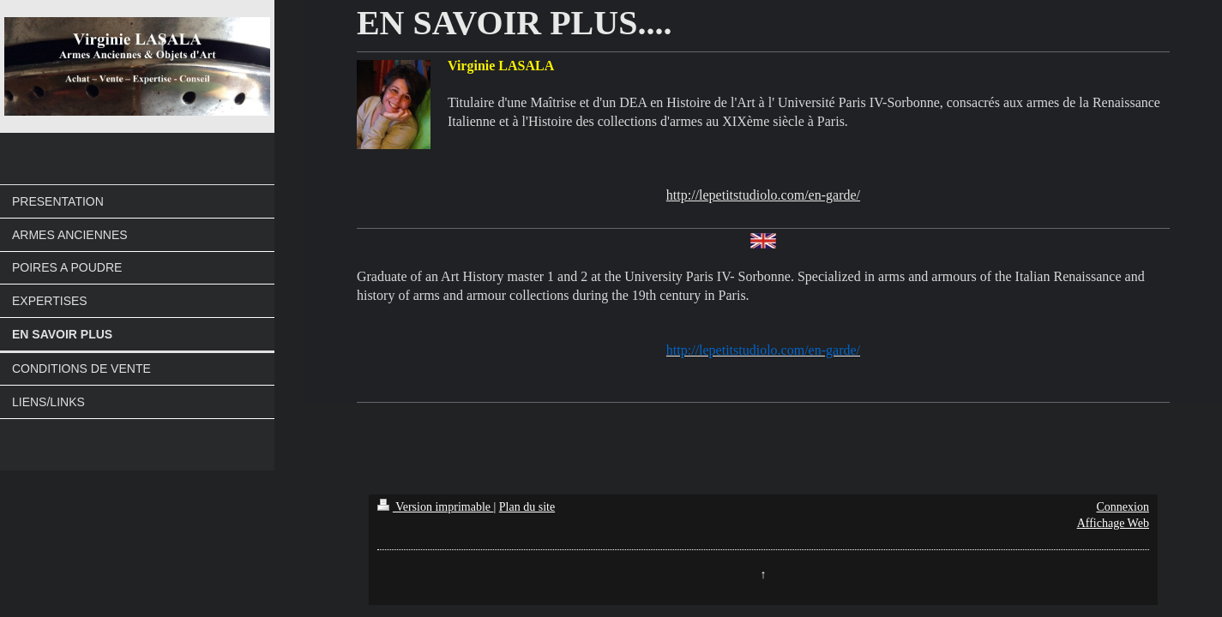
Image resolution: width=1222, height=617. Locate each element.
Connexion (1122, 506)
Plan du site (527, 506)
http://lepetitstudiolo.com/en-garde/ (763, 195)
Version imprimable (435, 506)
